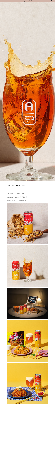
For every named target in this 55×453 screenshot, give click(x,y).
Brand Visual (9, 188)
